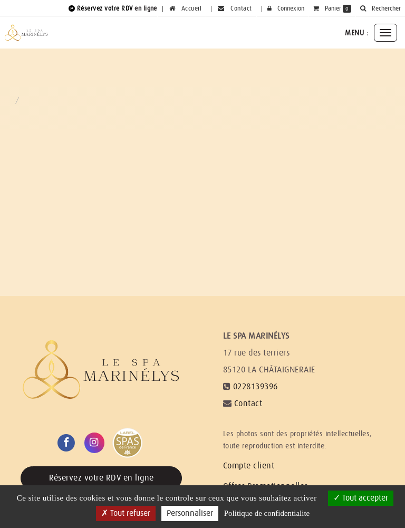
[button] (380, 8)
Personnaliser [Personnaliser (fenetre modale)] (190, 513)
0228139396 (255, 386)
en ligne (145, 8)
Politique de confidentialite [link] (267, 513)
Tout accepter (360, 498)
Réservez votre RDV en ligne (101, 478)
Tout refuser (125, 513)
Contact (248, 403)
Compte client (248, 466)
